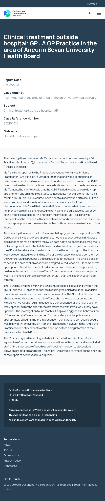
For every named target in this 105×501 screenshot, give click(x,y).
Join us (8, 450)
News (7, 445)
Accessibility (11, 455)
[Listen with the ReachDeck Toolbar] (79, 3)
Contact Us (11, 466)
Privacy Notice (12, 460)
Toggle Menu (99, 13)
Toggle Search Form (90, 13)
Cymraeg (92, 3)
